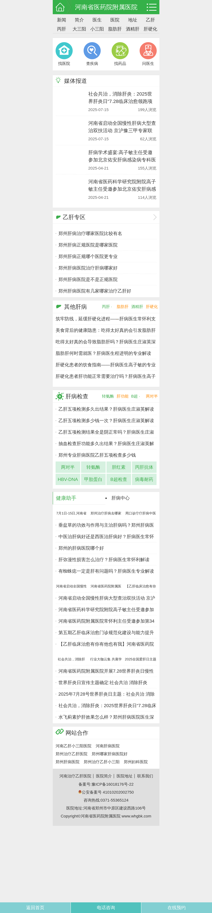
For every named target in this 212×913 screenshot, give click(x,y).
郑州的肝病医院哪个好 (81, 548)
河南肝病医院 (108, 746)
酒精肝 (132, 29)
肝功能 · (123, 398)
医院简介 (104, 776)
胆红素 (119, 467)
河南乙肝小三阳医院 (73, 746)
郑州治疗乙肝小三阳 (102, 762)
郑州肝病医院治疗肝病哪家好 (88, 267)
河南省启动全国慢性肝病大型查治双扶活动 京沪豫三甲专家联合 (122, 130)
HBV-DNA (68, 479)
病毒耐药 (144, 479)
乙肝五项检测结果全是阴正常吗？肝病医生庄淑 (106, 432)
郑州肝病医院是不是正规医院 (88, 279)
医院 (114, 19)
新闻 (61, 19)
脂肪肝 (115, 29)
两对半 (152, 396)
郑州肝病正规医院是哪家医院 (88, 244)
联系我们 (145, 776)
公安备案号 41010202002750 (106, 792)
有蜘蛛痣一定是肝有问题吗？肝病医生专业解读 (106, 571)
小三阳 (97, 29)
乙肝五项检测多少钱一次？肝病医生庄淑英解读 (106, 420)
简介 (79, 19)
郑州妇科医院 (136, 762)
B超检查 (118, 479)
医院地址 (125, 776)
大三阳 (79, 29)
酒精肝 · (137, 308)
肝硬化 (150, 29)
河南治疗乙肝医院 (75, 776)
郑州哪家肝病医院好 (110, 754)
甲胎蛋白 (93, 479)
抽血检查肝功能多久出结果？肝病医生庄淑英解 (106, 443)
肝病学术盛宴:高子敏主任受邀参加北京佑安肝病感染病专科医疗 (122, 160)
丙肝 (61, 29)
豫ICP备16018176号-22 (113, 784)
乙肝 (150, 19)
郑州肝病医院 (67, 762)
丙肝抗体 (144, 467)
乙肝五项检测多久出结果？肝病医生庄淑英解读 (106, 409)
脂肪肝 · (123, 308)
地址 (132, 19)
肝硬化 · (152, 308)
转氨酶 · (108, 398)
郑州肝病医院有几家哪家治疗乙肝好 (94, 290)
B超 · (135, 396)
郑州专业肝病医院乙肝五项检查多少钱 (97, 455)
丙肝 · (107, 306)
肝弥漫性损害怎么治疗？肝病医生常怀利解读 (103, 559)
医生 (97, 19)
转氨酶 (93, 467)
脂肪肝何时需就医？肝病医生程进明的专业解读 (103, 353)
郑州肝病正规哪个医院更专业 (88, 256)
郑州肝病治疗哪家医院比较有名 (90, 233)
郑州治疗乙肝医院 (71, 754)
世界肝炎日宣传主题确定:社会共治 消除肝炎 (102, 682)
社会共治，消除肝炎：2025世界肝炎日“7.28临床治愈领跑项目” (120, 101)
